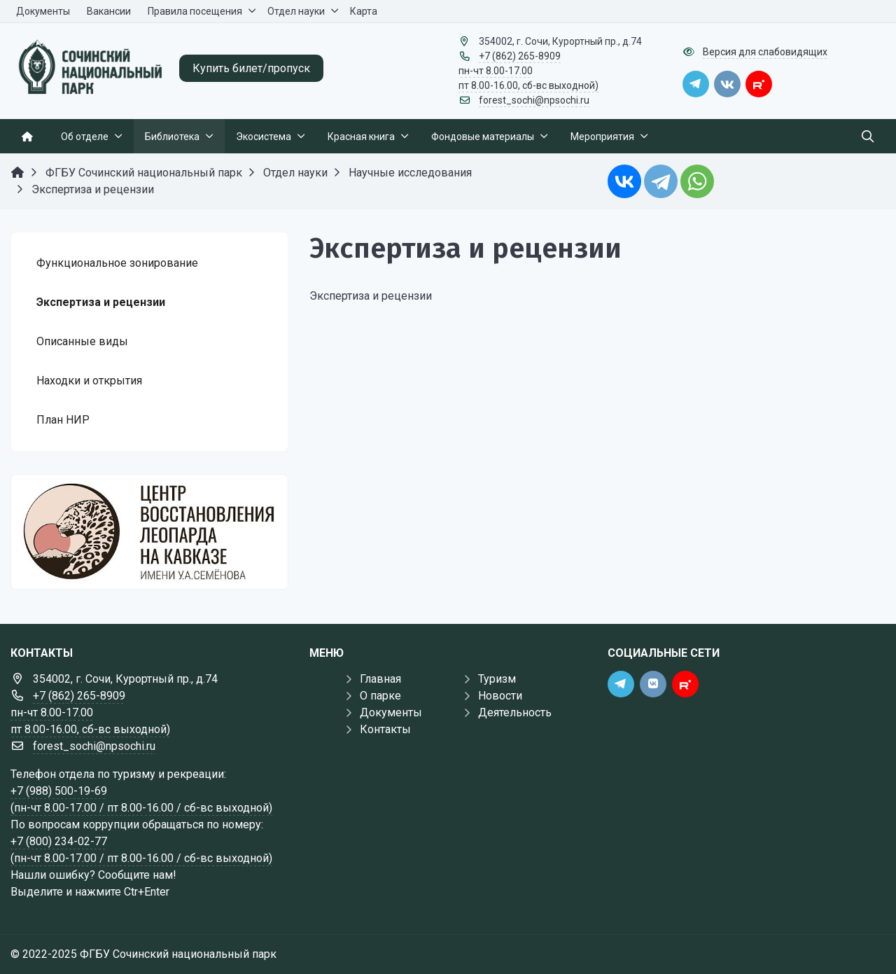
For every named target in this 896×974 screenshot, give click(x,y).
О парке (380, 695)
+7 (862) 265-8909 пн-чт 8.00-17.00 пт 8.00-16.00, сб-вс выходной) (528, 70)
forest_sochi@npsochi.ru (534, 100)
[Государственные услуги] (149, 532)
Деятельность (515, 712)
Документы (391, 712)
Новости (500, 695)
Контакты (385, 729)
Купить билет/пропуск (251, 68)
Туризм (497, 679)
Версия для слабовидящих (765, 51)
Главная (380, 679)
